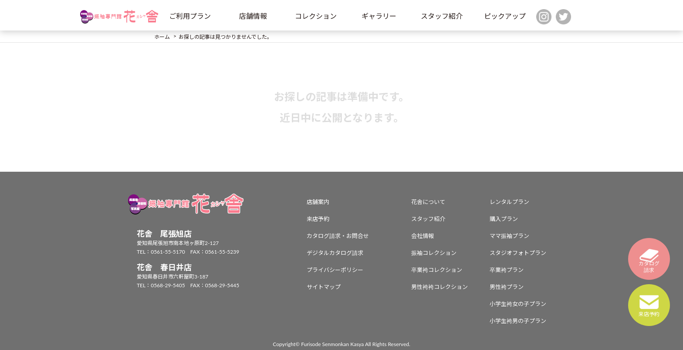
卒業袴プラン (507, 269)
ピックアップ (505, 16)
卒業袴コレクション (436, 269)
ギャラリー (379, 16)
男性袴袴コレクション (439, 286)
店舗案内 (318, 201)
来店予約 (318, 218)
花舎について (428, 201)
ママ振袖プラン (509, 235)
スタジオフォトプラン (518, 252)
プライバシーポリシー (335, 269)
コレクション (316, 16)
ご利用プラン (190, 16)
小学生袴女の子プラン (518, 303)
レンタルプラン (509, 201)
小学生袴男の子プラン (518, 320)
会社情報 (422, 235)
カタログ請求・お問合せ (338, 235)
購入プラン (504, 218)
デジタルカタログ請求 (335, 252)
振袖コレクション (433, 252)
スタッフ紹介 (442, 16)
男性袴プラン (507, 286)
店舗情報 (253, 16)
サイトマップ (324, 286)
